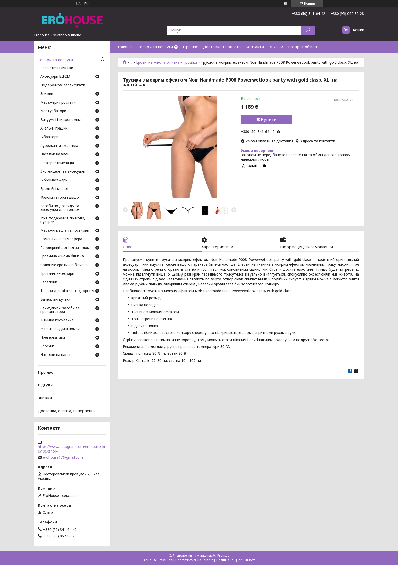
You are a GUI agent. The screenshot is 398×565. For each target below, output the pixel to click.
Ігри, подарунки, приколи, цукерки (62, 220)
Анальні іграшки (54, 128)
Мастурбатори (53, 111)
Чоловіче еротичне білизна (64, 265)
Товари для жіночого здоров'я (67, 291)
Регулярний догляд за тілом (65, 248)
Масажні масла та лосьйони (64, 231)
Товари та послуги (155, 46)
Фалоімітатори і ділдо (59, 198)
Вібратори (49, 137)
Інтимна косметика (56, 320)
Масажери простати (58, 103)
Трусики (190, 62)
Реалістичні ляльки (56, 68)
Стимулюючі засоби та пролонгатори (60, 310)
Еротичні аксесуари (57, 274)
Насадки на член (54, 154)
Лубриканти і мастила (59, 146)
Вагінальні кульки (55, 300)
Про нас (190, 46)
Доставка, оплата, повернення (66, 410)
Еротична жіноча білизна (157, 62)
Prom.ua (223, 555)
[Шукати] (308, 30)
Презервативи (52, 338)
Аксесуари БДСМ (55, 77)
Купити (269, 119)
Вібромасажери (54, 180)
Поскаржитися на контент (194, 560)
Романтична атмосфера (61, 239)
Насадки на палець (57, 355)
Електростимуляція (57, 163)
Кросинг (47, 346)
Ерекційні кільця (54, 189)
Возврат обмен (302, 46)
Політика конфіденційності (235, 560)
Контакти (255, 46)
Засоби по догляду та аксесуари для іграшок (60, 208)
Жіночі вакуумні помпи (60, 329)
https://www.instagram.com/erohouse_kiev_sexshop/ (71, 449)
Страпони (48, 282)
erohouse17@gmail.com (63, 457)
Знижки (276, 46)
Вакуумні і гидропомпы (60, 120)
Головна (125, 46)
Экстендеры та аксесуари (62, 172)
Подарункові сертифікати (62, 85)
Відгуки (45, 384)
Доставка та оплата (222, 46)
